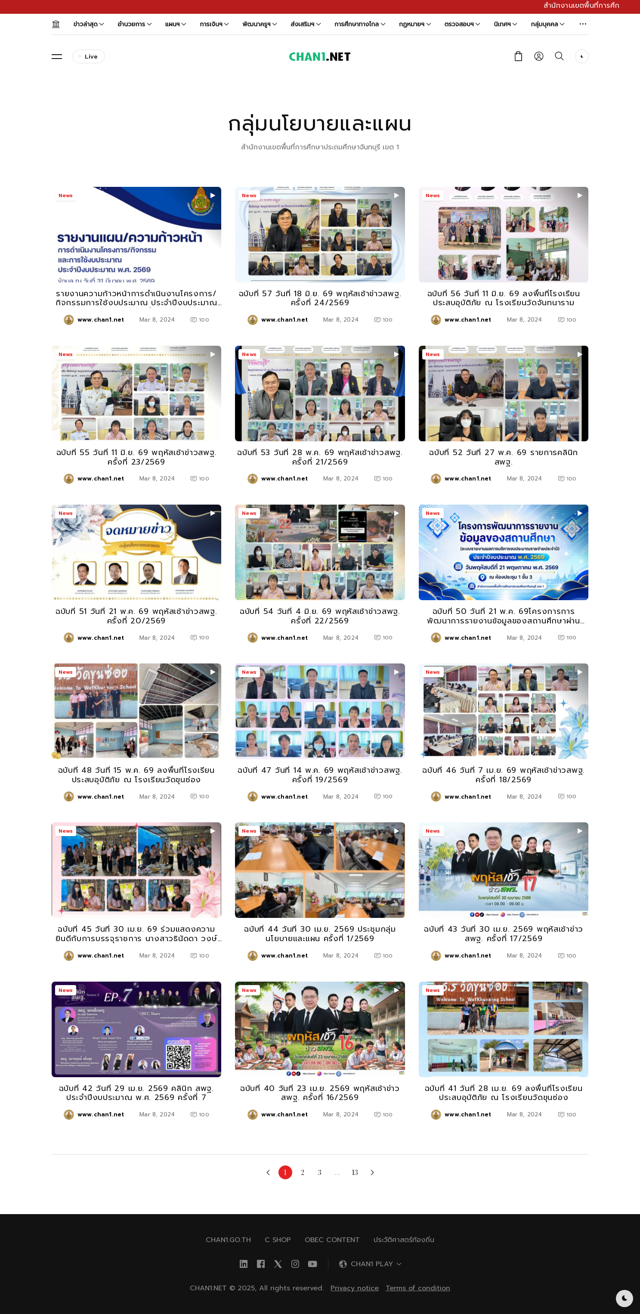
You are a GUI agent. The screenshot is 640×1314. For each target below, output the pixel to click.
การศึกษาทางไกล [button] (360, 24)
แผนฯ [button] (175, 24)
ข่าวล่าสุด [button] (89, 24)
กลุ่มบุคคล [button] (548, 24)
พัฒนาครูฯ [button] (259, 24)
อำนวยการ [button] (135, 24)
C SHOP (278, 1240)
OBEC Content (332, 1240)
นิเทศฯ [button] (506, 24)
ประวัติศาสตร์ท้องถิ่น (404, 1240)
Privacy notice (355, 1288)
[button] (583, 24)
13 (355, 1172)
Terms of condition (418, 1288)
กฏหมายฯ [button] (415, 24)
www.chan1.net (100, 320)
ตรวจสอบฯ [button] (463, 24)
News (66, 195)
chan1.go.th (228, 1240)
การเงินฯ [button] (214, 24)
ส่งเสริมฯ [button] (306, 24)
